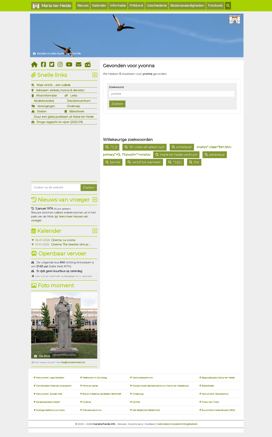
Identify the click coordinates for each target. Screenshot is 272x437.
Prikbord (136, 5)
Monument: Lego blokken (50, 377)
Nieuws (82, 5)
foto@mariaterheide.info (73, 362)
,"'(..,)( (111, 147)
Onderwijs (73, 106)
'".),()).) (175, 162)
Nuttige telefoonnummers (50, 410)
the (194, 162)
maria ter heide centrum (176, 154)
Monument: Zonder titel (49, 393)
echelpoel (182, 147)
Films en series (90, 385)
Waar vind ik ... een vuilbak (53, 85)
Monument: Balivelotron (215, 393)
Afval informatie (46, 95)
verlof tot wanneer (144, 162)
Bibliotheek (76, 111)
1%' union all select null (144, 147)
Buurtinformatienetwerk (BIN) (218, 410)
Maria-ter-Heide (51, 6)
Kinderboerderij (44, 101)
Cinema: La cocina (63, 240)
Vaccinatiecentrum (142, 377)
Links (73, 95)
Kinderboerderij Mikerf (48, 402)
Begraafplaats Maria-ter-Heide (218, 377)
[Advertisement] (64, 152)
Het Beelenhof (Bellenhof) (146, 410)
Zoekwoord (116, 87)
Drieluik (87, 402)
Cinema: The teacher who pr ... (71, 244)
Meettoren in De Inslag (95, 377)
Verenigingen (46, 106)
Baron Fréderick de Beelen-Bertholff (102, 393)
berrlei (113, 162)
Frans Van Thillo (210, 402)
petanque (215, 154)
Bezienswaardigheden (187, 5)
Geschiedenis (157, 5)
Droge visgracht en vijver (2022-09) (59, 122)
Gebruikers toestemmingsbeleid (177, 423)
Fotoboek (215, 5)
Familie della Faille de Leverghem (54, 385)
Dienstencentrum (78, 101)
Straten (41, 111)
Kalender (99, 5)
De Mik (136, 402)
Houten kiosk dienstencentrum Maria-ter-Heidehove (160, 385)
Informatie (118, 5)
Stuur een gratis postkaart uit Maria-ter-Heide (64, 116)
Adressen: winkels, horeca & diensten (60, 90)
